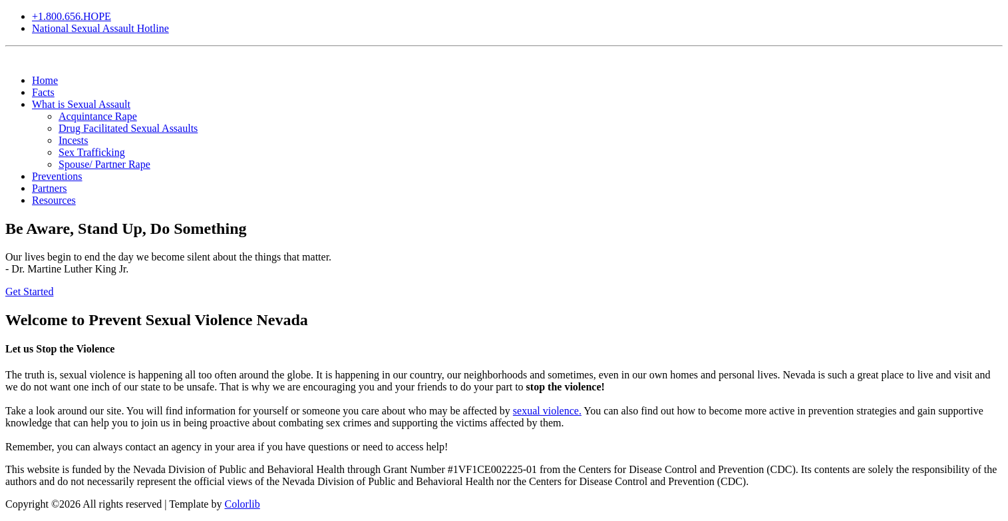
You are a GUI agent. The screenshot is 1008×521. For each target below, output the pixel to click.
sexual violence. (547, 410)
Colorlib (241, 504)
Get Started (29, 291)
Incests (73, 140)
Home (45, 80)
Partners (49, 188)
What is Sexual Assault (81, 104)
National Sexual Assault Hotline (100, 28)
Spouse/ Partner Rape (104, 164)
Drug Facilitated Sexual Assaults (128, 128)
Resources (54, 200)
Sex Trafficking (92, 152)
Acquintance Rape (98, 116)
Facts (43, 92)
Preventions (57, 176)
